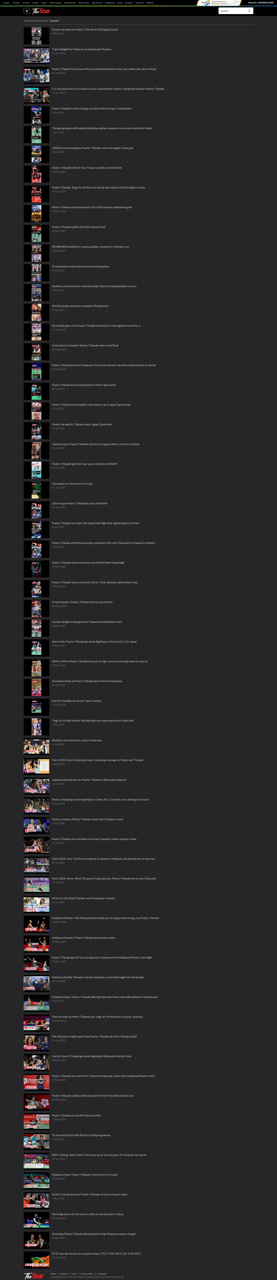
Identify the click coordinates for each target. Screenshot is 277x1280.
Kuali (119, 3)
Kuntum (129, 3)
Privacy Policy (87, 1273)
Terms (74, 1273)
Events (26, 3)
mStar (44, 3)
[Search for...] (232, 10)
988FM (149, 3)
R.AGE (35, 3)
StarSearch (97, 3)
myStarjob (110, 3)
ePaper (6, 3)
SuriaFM (140, 3)
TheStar (16, 3)
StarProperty (56, 3)
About (53, 1273)
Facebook (102, 1273)
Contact (63, 1273)
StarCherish (70, 3)
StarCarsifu (84, 3)
